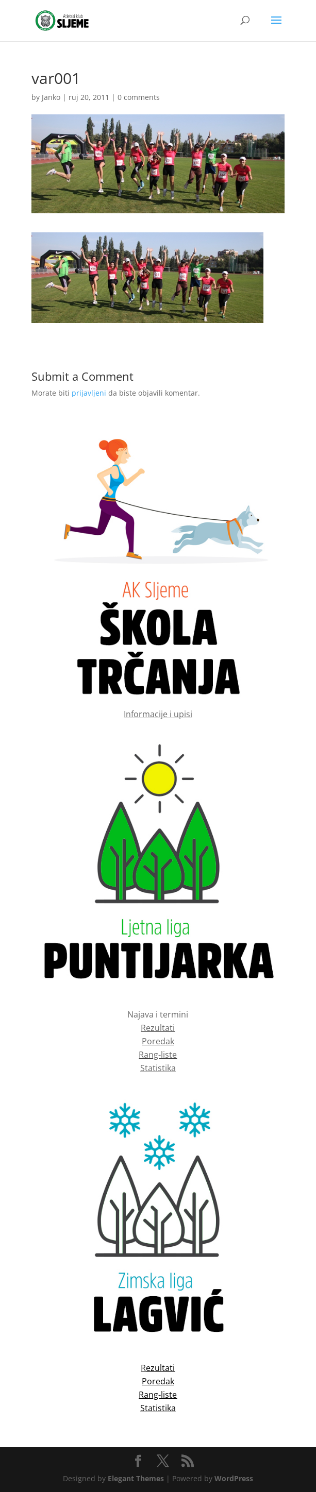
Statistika (158, 1068)
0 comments (139, 97)
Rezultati (158, 1027)
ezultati (160, 1368)
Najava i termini (157, 1014)
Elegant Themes (136, 1478)
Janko (51, 97)
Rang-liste (158, 1054)
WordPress (233, 1478)
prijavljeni (89, 393)
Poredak (158, 1041)
